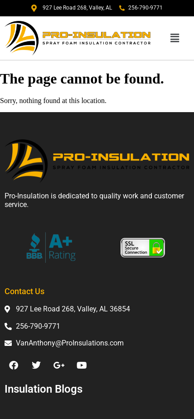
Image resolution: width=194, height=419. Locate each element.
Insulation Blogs (43, 389)
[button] (174, 38)
